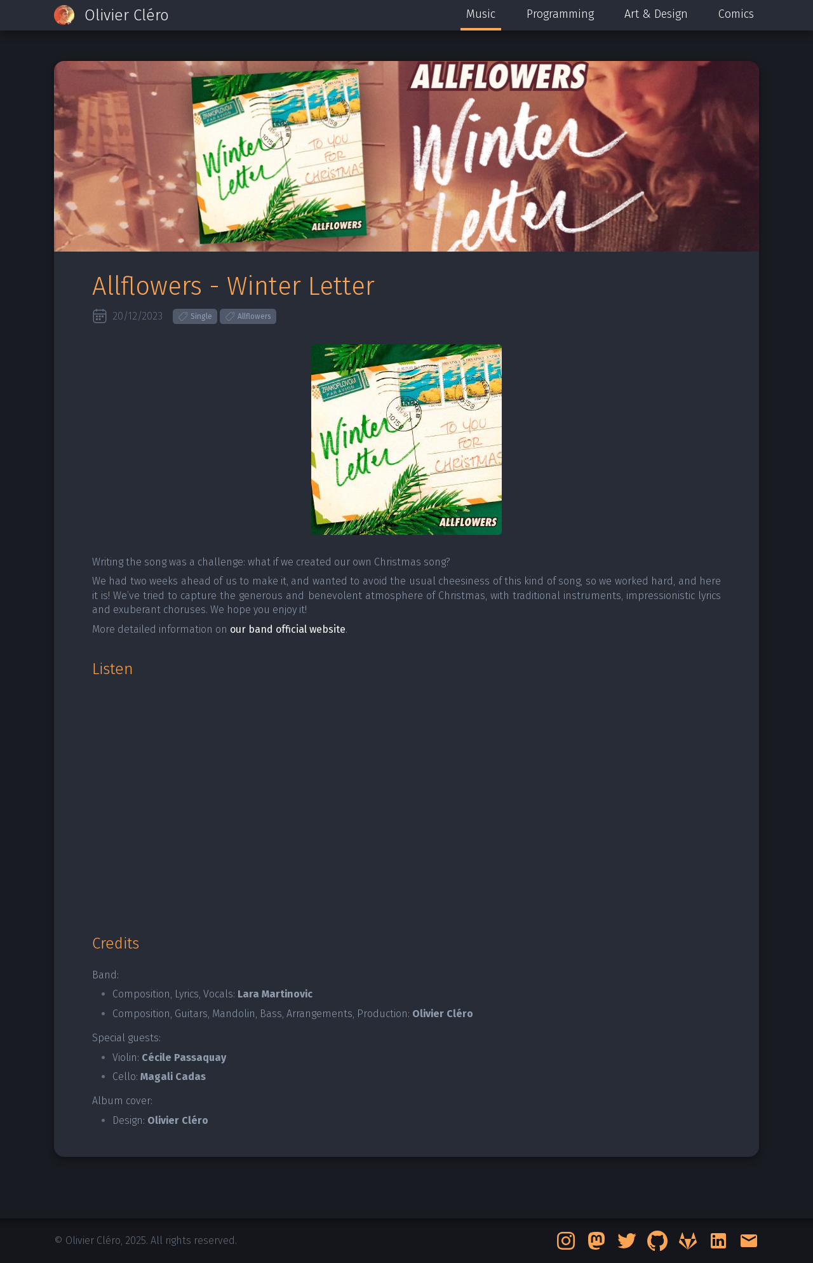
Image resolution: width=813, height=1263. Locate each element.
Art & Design (656, 14)
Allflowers (248, 316)
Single (195, 316)
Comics (736, 14)
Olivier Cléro (126, 15)
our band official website (288, 629)
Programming (560, 14)
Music (480, 14)
